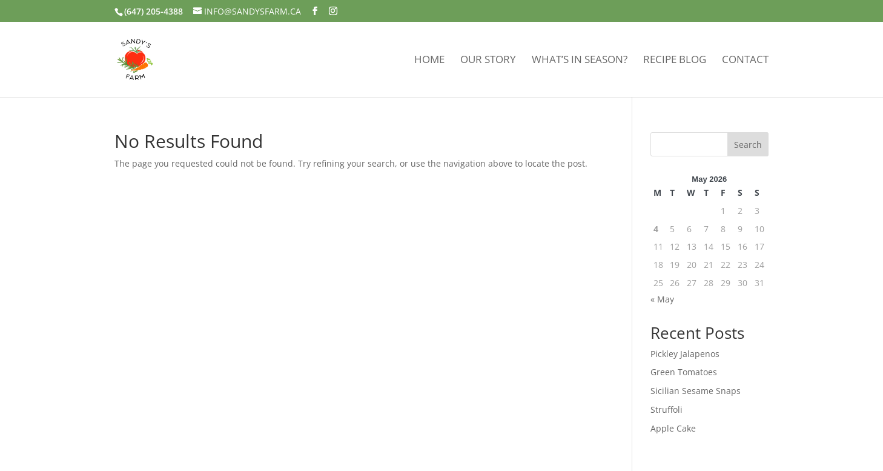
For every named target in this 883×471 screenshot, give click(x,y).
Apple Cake (673, 428)
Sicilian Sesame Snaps (695, 390)
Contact (745, 60)
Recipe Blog (674, 60)
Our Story (488, 60)
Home (429, 60)
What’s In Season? (579, 60)
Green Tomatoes (683, 372)
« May (662, 299)
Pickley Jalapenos (684, 353)
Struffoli (666, 409)
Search (748, 144)
